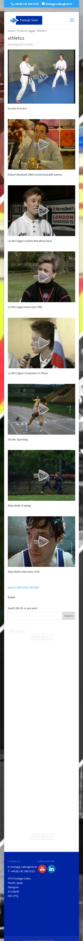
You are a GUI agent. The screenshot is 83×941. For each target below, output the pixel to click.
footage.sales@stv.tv (24, 867)
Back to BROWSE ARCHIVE (23, 587)
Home (11, 31)
